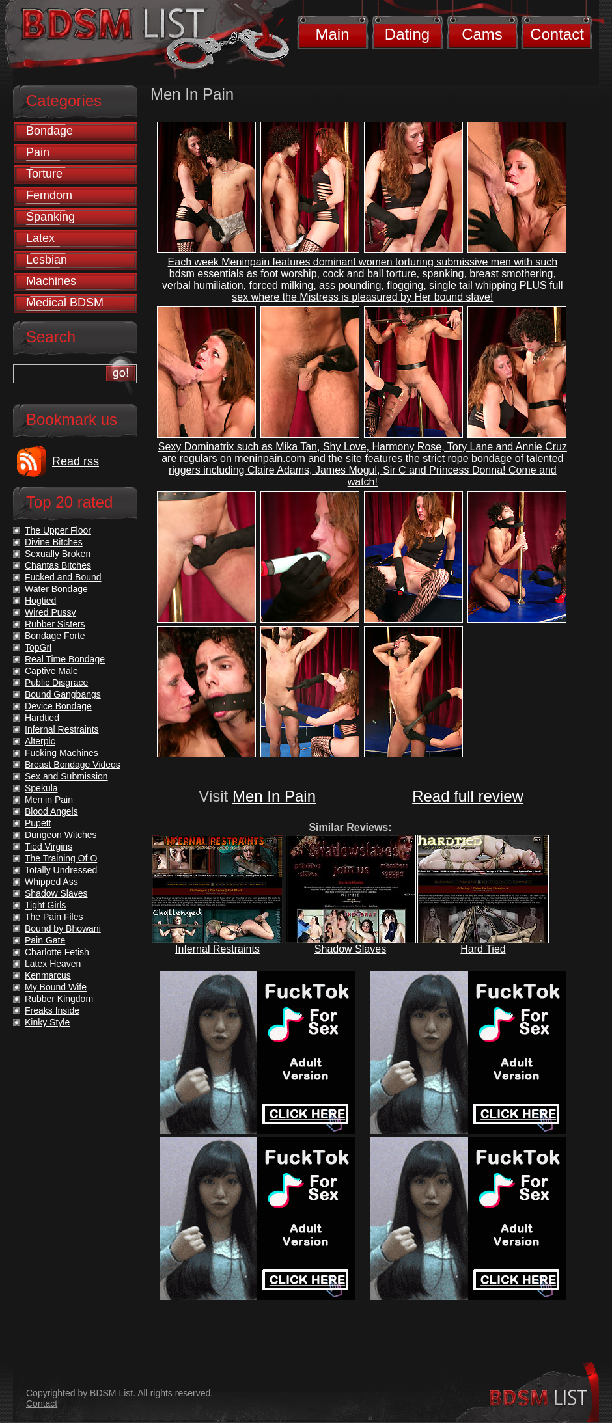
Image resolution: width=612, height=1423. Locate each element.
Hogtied (40, 600)
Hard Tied (482, 949)
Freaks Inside (52, 1010)
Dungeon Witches (61, 835)
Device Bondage (58, 706)
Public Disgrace (56, 682)
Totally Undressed (61, 870)
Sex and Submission (66, 776)
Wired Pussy (50, 612)
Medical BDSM (65, 302)
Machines (51, 281)
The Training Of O (61, 858)
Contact (557, 34)
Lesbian (46, 259)
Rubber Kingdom (59, 999)
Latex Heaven (53, 963)
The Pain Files (54, 917)
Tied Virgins (48, 846)
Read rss (75, 461)
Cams (482, 34)
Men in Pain (49, 799)
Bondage (49, 130)
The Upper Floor (58, 530)
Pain (37, 152)
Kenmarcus (48, 975)
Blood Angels (51, 811)
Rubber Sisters (55, 624)
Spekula (41, 788)
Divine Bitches (54, 542)
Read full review (467, 796)
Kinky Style (47, 1022)
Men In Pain (274, 796)
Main (332, 34)
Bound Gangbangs (63, 694)
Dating (407, 34)
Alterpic (40, 741)
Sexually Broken (57, 554)
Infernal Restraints (217, 949)
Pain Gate (45, 940)
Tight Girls (45, 905)
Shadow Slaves (350, 949)
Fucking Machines (61, 753)
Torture (44, 173)
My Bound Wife (56, 987)
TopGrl (38, 647)
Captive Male (51, 671)
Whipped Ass (51, 881)
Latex (40, 238)
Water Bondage (56, 589)
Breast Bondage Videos (72, 764)
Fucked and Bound (63, 577)
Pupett (38, 823)
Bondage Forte (55, 635)
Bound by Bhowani (63, 928)
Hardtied (42, 717)
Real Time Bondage (65, 659)
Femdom (49, 195)
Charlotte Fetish (57, 952)
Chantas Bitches (58, 565)
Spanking (50, 216)
